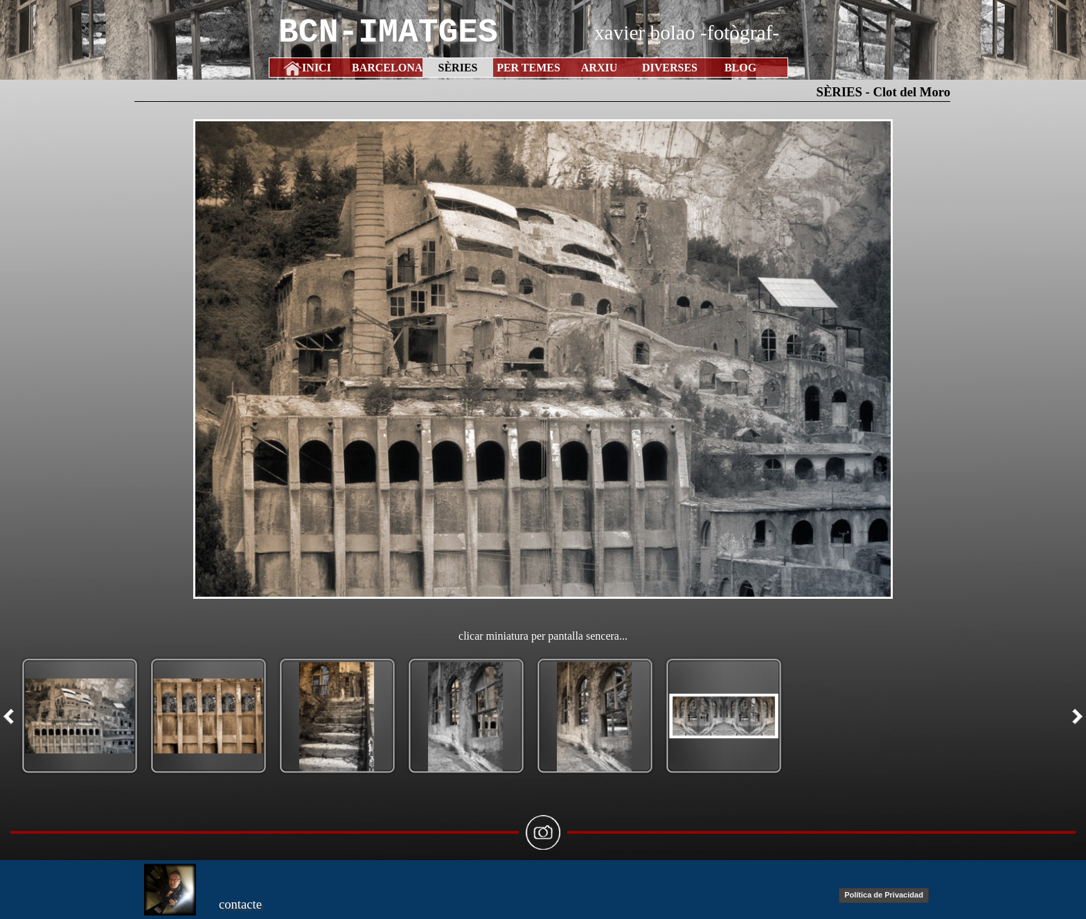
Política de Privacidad (883, 895)
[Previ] (11, 716)
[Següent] (1074, 716)
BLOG (740, 67)
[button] (543, 359)
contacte (240, 904)
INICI (316, 67)
